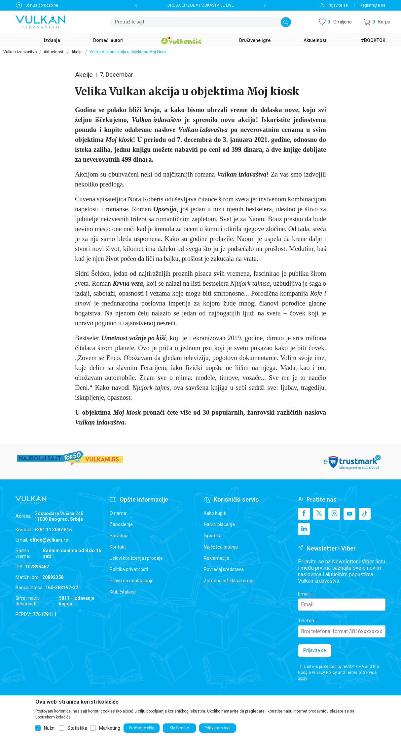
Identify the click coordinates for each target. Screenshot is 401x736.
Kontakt (118, 547)
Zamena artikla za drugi (228, 580)
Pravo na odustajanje (132, 580)
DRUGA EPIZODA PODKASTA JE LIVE (200, 5)
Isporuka (213, 535)
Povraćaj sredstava (224, 569)
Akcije (77, 52)
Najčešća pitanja (221, 547)
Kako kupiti (215, 513)
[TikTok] (365, 514)
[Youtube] (349, 514)
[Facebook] (304, 514)
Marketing (109, 728)
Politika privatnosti (129, 569)
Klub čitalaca (123, 591)
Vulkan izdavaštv (201, 129)
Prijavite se (314, 650)
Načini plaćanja (219, 524)
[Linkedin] (304, 529)
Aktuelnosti (54, 52)
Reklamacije (216, 558)
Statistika (77, 728)
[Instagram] (334, 514)
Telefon (306, 620)
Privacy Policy (324, 672)
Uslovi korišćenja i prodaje (136, 558)
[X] (319, 514)
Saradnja (119, 535)
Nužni (49, 728)
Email (304, 593)
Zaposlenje (121, 524)
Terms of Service (361, 672)
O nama (118, 513)
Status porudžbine (41, 5)
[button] (377, 22)
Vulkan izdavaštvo (20, 52)
